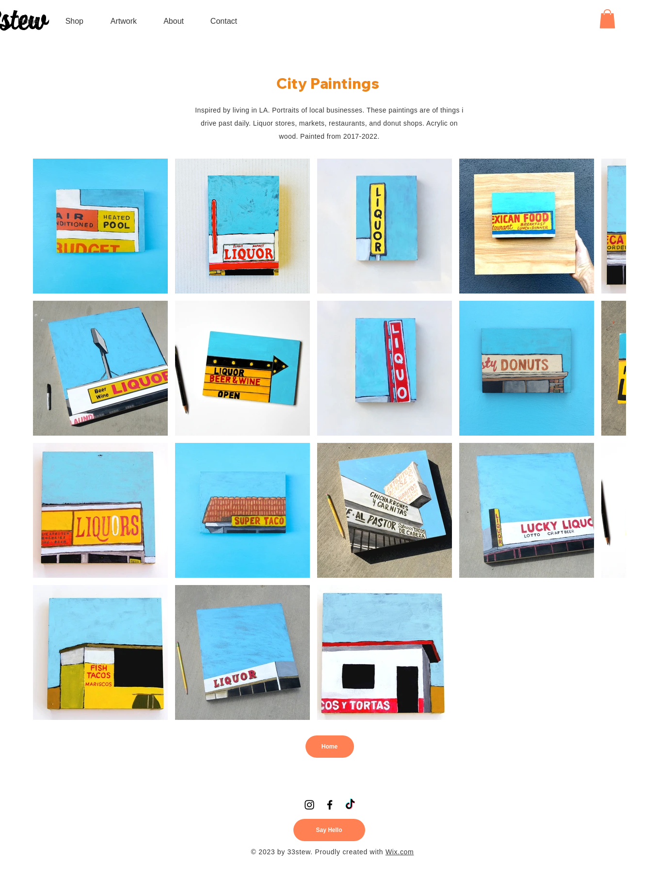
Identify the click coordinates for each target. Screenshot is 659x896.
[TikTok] (350, 804)
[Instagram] (309, 804)
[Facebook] (329, 804)
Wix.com (400, 852)
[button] (117, 21)
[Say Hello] (329, 830)
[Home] (329, 746)
